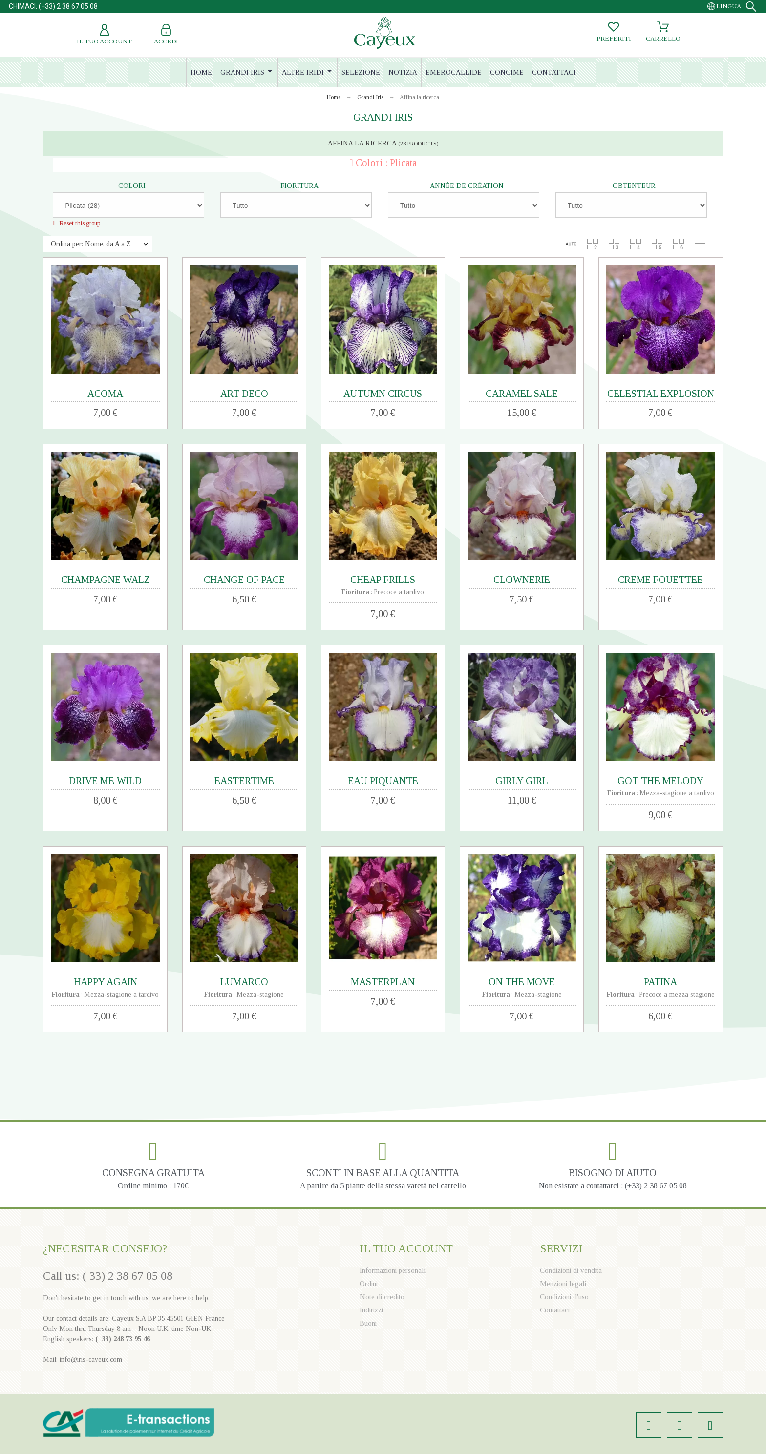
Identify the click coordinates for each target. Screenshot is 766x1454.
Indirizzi (371, 1310)
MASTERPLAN (383, 981)
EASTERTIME (244, 780)
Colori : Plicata (386, 162)
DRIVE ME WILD (105, 780)
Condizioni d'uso (564, 1297)
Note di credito (382, 1297)
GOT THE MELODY (660, 780)
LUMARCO (244, 981)
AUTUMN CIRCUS (382, 393)
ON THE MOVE (522, 981)
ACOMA (105, 393)
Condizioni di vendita (571, 1270)
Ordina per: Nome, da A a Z (90, 244)
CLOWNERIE (521, 579)
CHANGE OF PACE (244, 579)
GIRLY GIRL (521, 780)
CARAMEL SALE (522, 393)
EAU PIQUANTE (383, 780)
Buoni (368, 1323)
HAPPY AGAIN (105, 981)
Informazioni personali (393, 1270)
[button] (571, 244)
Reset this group (79, 223)
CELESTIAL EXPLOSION (660, 393)
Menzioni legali (563, 1284)
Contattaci (555, 1310)
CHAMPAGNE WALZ (105, 579)
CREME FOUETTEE (660, 579)
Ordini (369, 1284)
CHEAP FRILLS (382, 579)
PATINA (660, 981)
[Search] (751, 6)
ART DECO (244, 393)
